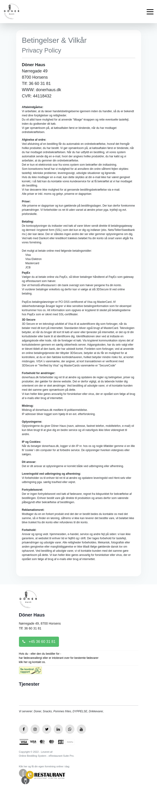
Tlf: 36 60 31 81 (30, 628)
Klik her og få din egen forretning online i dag (44, 766)
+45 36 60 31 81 (39, 642)
